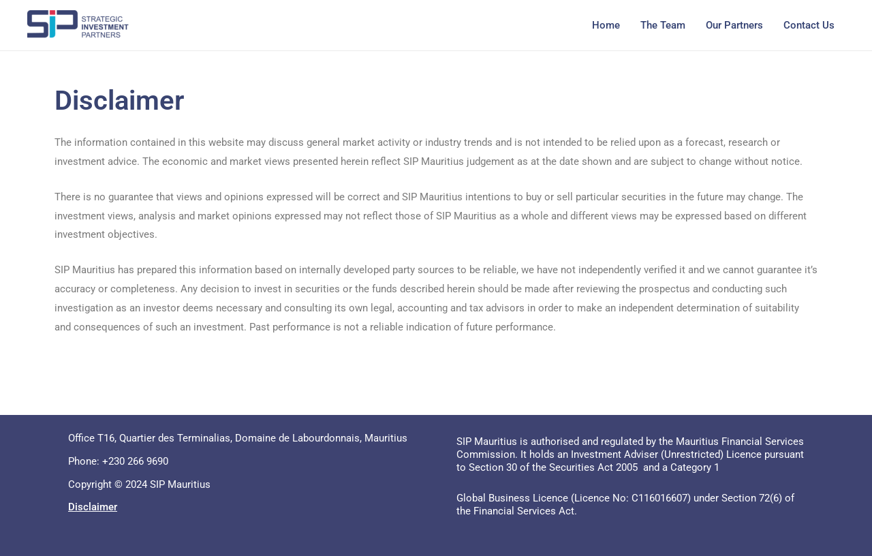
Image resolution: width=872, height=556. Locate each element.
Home (606, 25)
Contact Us (809, 25)
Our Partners (734, 25)
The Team (662, 25)
